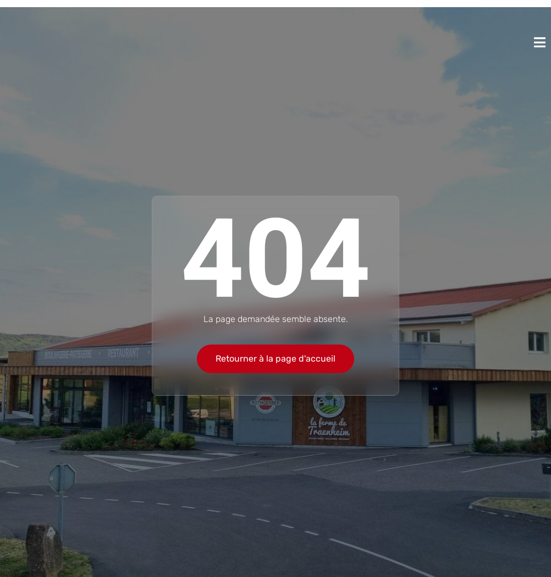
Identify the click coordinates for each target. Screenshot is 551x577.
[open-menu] (540, 42)
